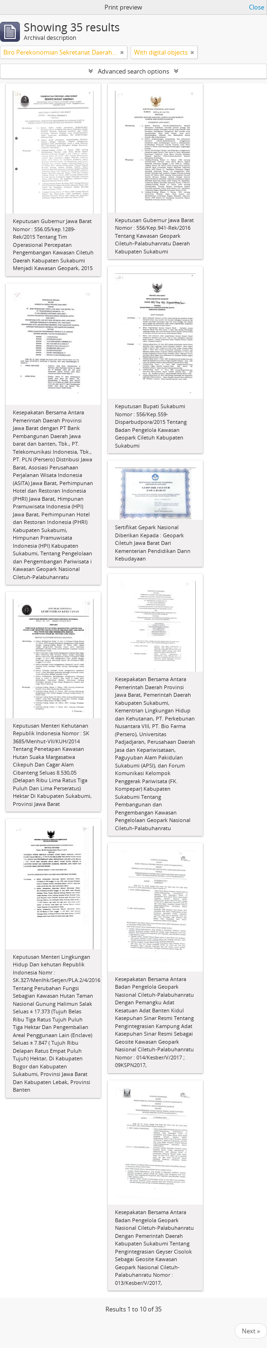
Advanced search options (133, 71)
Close (256, 7)
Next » (251, 1331)
